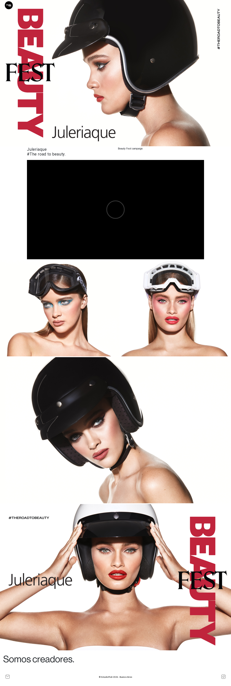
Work (216, 4)
